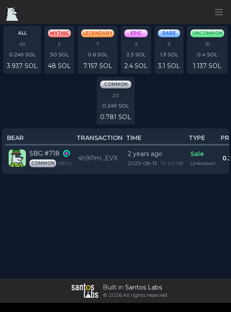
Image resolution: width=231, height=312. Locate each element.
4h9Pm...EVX (97, 158)
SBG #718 (44, 153)
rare (169, 33)
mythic (59, 33)
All (22, 33)
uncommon (207, 33)
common (115, 84)
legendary (97, 33)
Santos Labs (143, 287)
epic (136, 33)
